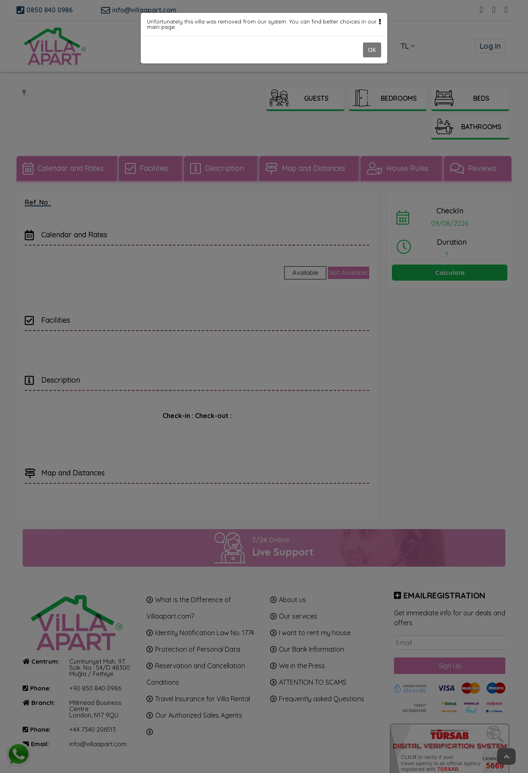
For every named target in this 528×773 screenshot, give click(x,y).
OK (372, 50)
